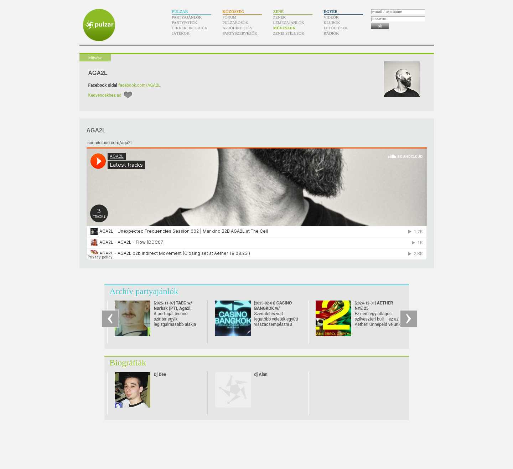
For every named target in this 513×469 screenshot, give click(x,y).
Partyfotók (184, 22)
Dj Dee (160, 374)
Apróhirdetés (237, 28)
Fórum (230, 17)
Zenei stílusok (289, 33)
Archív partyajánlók (144, 291)
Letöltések (336, 28)
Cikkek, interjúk (190, 28)
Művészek (284, 28)
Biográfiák (128, 362)
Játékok (181, 33)
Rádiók (331, 33)
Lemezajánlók (288, 22)
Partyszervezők (240, 33)
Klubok (332, 22)
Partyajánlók (187, 17)
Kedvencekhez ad (104, 95)
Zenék (279, 17)
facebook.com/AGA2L (139, 85)
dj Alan (261, 374)
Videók (331, 17)
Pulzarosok (236, 22)
